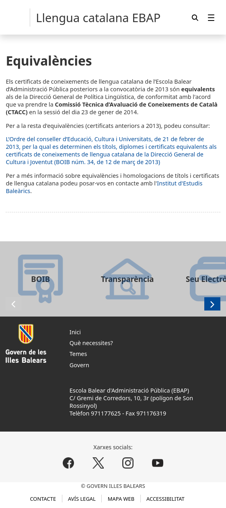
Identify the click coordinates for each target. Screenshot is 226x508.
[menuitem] (211, 17)
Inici (75, 332)
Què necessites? (91, 343)
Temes (78, 354)
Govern (79, 365)
